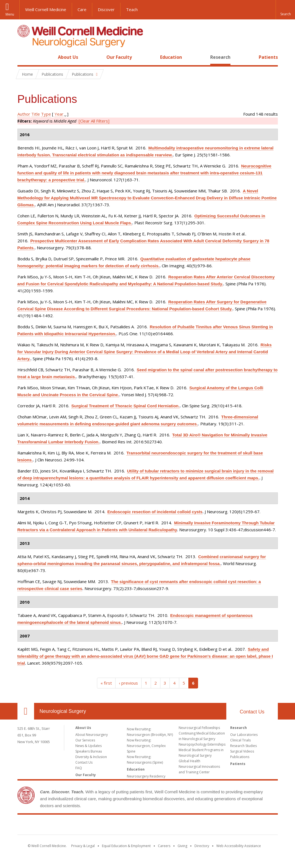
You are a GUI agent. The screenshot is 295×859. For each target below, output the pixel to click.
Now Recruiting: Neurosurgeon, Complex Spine (146, 746)
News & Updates (88, 745)
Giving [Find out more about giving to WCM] (182, 845)
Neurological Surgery (63, 711)
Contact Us (252, 712)
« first (106, 683)
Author (23, 114)
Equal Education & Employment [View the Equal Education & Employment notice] (126, 845)
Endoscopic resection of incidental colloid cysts (154, 511)
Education (171, 57)
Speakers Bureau (88, 751)
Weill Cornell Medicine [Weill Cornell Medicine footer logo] (147, 825)
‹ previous (128, 683)
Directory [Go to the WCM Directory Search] (201, 845)
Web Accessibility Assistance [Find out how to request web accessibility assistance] (238, 845)
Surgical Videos (242, 751)
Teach (132, 9)
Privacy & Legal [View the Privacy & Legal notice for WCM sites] (83, 845)
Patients (268, 57)
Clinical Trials (240, 740)
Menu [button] (10, 14)
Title (35, 114)
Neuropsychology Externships (202, 744)
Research (220, 57)
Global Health (189, 761)
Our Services (85, 740)
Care (82, 9)
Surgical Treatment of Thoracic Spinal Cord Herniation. (125, 405)
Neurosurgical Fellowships (199, 727)
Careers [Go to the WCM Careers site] (164, 845)
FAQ (78, 768)
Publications (239, 756)
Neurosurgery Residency (146, 776)
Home (23, 57)
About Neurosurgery (91, 734)
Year (59, 114)
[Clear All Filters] (94, 121)
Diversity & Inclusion (91, 756)
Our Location (25, 711)
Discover (106, 9)
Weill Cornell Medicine (45, 9)
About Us (68, 57)
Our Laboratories (244, 734)
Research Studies (243, 745)
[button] (285, 9)
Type (46, 114)
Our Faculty (119, 57)
